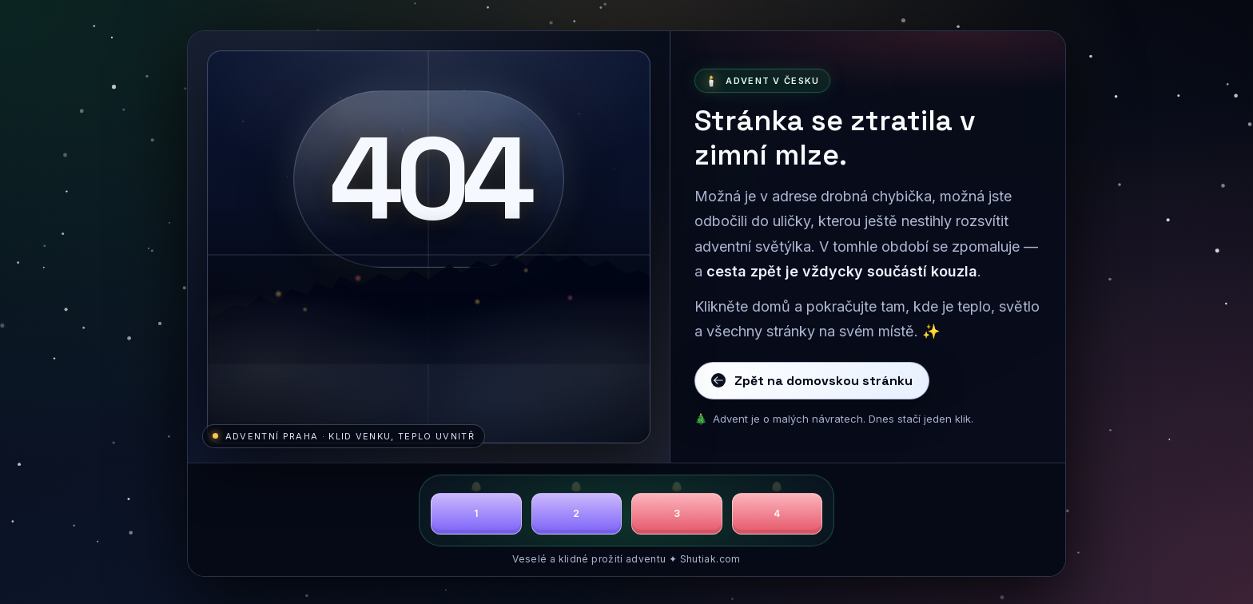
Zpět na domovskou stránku (812, 380)
